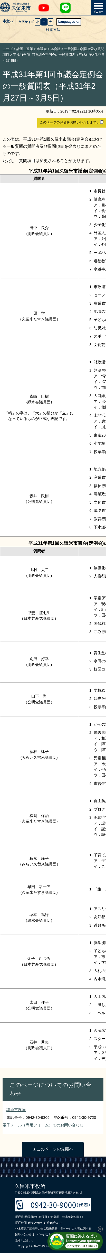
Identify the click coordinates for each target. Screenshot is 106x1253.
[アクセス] (75, 1192)
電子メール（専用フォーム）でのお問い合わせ (43, 1125)
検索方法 (53, 30)
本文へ (8, 21)
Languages (69, 21)
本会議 (56, 49)
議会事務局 (16, 1110)
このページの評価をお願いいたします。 (71, 122)
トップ (8, 49)
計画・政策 (24, 49)
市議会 (42, 49)
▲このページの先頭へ (52, 1149)
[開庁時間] (21, 1222)
